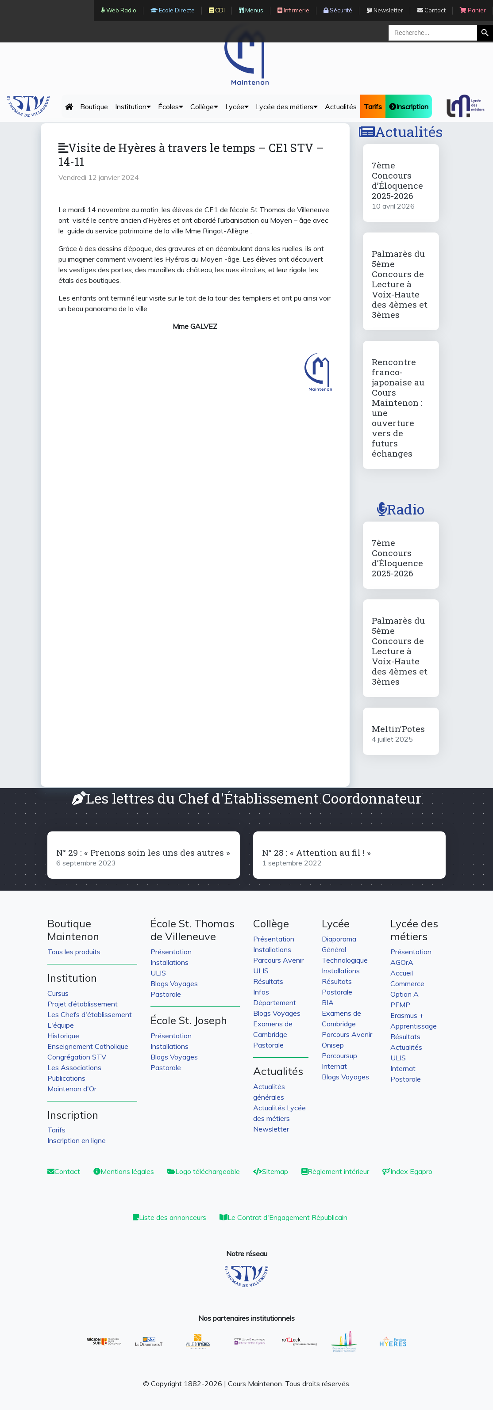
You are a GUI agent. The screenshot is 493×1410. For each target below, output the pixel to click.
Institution (133, 106)
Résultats (268, 981)
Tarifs (56, 1129)
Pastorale (165, 994)
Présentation (171, 951)
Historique (63, 1035)
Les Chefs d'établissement (89, 1014)
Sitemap (270, 1171)
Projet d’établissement (82, 1003)
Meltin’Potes (398, 728)
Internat (334, 1066)
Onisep (333, 1044)
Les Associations (74, 1067)
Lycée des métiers (287, 106)
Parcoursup (339, 1055)
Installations (169, 962)
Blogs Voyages (174, 983)
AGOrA (401, 962)
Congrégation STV (76, 1056)
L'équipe (60, 1025)
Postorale (405, 1079)
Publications (66, 1078)
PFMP (400, 1004)
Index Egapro (407, 1171)
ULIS (158, 972)
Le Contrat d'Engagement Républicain (283, 1217)
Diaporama (339, 938)
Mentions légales (123, 1171)
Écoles (170, 106)
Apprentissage (413, 1025)
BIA (328, 1002)
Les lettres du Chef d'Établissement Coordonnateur (246, 798)
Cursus (58, 993)
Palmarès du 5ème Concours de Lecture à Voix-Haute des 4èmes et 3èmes (400, 284)
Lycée (237, 106)
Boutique (94, 106)
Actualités (341, 106)
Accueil (401, 972)
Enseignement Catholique (87, 1046)
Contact (63, 1171)
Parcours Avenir (278, 960)
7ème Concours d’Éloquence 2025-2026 (397, 180)
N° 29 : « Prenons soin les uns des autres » (143, 852)
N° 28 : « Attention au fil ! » (316, 852)
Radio (400, 508)
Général (334, 949)
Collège (204, 106)
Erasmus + (407, 1015)
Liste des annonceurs (169, 1217)
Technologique (345, 960)
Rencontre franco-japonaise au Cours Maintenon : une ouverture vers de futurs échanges (398, 407)
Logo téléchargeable (203, 1171)
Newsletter (271, 1128)
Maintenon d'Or (71, 1088)
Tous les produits (73, 951)
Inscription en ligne (76, 1140)
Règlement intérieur (335, 1171)
